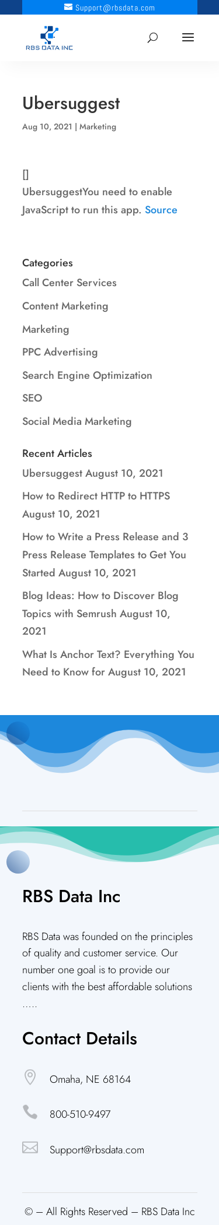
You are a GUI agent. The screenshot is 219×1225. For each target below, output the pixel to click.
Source (161, 209)
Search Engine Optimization (87, 375)
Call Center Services (69, 282)
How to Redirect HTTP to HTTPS (96, 496)
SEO (32, 398)
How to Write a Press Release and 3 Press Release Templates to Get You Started (105, 554)
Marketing (97, 126)
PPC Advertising (60, 352)
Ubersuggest (52, 473)
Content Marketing (65, 306)
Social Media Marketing (77, 421)
